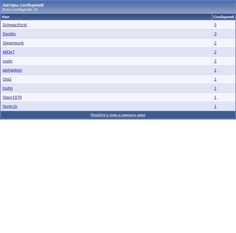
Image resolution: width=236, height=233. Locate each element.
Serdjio (9, 33)
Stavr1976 (12, 97)
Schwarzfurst (15, 24)
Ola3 (7, 79)
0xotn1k (10, 106)
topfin (8, 88)
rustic (8, 61)
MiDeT (9, 52)
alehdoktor (12, 70)
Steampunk (13, 42)
